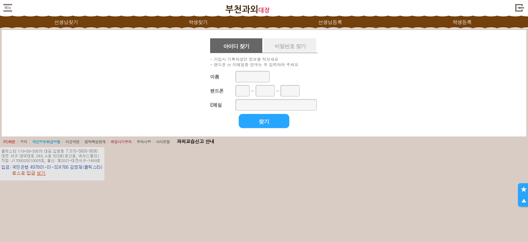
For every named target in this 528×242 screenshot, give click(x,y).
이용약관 (72, 141)
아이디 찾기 (236, 46)
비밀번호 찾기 (289, 46)
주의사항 (144, 141)
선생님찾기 (66, 22)
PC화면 (9, 141)
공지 (23, 141)
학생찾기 (198, 22)
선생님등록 (330, 22)
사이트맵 (163, 141)
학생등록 (462, 22)
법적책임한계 (95, 141)
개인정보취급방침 (46, 141)
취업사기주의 (121, 141)
